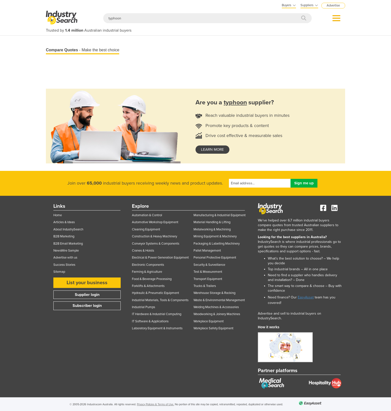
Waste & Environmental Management (219, 300)
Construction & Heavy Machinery (154, 236)
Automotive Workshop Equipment (155, 222)
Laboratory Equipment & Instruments (157, 328)
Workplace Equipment (209, 321)
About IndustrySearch (68, 229)
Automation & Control (147, 215)
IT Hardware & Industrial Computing (156, 314)
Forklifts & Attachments (148, 286)
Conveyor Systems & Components (155, 244)
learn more (212, 149)
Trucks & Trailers (205, 286)
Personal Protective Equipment (215, 258)
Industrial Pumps (143, 307)
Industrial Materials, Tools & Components (160, 300)
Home (57, 215)
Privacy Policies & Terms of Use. (155, 404)
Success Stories (64, 265)
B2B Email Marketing (68, 244)
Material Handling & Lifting (212, 222)
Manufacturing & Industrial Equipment (220, 215)
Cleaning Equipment (146, 229)
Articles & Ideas (64, 222)
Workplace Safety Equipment (213, 328)
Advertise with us (65, 258)
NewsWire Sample (66, 251)
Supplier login (87, 294)
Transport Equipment (208, 279)
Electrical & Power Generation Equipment (160, 258)
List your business (87, 283)
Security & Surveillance (209, 265)
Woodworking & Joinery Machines (217, 314)
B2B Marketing (63, 236)
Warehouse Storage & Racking (214, 293)
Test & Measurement (208, 272)
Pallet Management (207, 251)
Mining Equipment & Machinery (215, 236)
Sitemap (59, 272)
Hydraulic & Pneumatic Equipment (155, 293)
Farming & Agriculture (147, 272)
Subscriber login (87, 305)
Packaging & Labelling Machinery (217, 244)
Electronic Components (148, 265)
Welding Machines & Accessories (216, 307)
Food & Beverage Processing (152, 279)
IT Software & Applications (150, 321)
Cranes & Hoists (143, 251)
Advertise (333, 5)
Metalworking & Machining (212, 229)
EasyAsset (306, 297)
